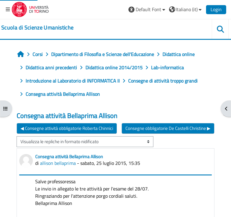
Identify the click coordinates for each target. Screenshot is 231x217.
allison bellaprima (58, 163)
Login (216, 9)
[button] (147, 9)
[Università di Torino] (30, 8)
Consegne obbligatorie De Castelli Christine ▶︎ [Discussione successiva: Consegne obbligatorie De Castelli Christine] (168, 128)
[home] (37, 27)
